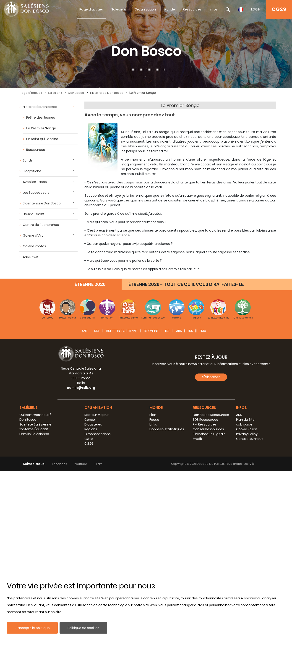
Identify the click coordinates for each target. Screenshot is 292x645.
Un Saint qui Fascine (42, 139)
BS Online (151, 504)
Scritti (27, 160)
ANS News (30, 257)
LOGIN (255, 9)
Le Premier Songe (142, 93)
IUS (190, 504)
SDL (97, 504)
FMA (203, 504)
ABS (179, 504)
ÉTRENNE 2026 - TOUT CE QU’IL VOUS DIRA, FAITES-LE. (186, 458)
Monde (169, 9)
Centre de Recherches (41, 224)
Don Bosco (76, 93)
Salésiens (119, 9)
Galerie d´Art (33, 235)
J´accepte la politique (32, 628)
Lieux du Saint (33, 214)
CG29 (279, 9)
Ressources (192, 9)
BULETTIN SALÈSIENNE (121, 504)
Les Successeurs (36, 192)
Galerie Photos (34, 246)
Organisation (145, 9)
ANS (85, 504)
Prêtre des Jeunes (40, 117)
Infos (214, 9)
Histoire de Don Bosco (106, 93)
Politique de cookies (83, 628)
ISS (167, 504)
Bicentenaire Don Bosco (42, 203)
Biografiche (32, 171)
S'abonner (211, 550)
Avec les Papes (35, 182)
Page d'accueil (91, 9)
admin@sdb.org (81, 561)
